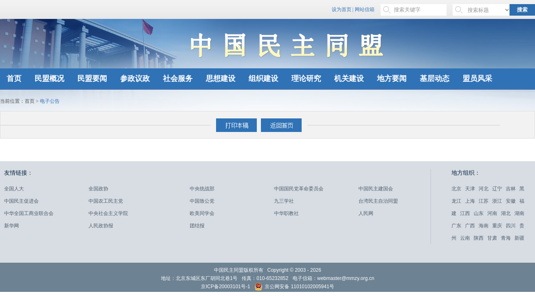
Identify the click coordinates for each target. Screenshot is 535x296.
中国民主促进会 (21, 201)
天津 (470, 189)
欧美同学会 (202, 213)
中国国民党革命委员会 (298, 189)
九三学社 (284, 201)
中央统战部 (202, 189)
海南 (483, 226)
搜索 (522, 10)
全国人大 (14, 189)
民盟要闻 (92, 78)
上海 (470, 201)
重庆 (497, 226)
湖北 (506, 213)
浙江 (497, 201)
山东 (479, 213)
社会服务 (178, 78)
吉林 (511, 189)
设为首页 (341, 9)
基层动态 (434, 78)
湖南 (519, 213)
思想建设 (220, 78)
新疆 (519, 238)
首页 (14, 78)
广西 (470, 226)
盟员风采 (477, 78)
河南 (492, 213)
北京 (456, 189)
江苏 (483, 201)
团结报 (197, 226)
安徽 (511, 201)
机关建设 (349, 78)
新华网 (11, 226)
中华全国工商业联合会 (29, 213)
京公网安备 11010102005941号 (294, 287)
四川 (511, 226)
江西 (465, 213)
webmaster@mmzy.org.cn (345, 278)
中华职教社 (286, 213)
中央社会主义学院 (108, 213)
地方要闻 (392, 78)
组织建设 (263, 78)
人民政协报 (100, 226)
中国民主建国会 (375, 189)
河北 (483, 189)
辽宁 (497, 189)
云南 (465, 238)
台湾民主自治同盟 (378, 201)
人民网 (365, 213)
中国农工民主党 (105, 201)
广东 (456, 226)
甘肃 (492, 238)
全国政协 (98, 189)
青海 (506, 238)
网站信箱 (364, 9)
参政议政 (135, 78)
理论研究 (306, 78)
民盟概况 (49, 78)
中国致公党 (202, 201)
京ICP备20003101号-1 (225, 286)
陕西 (479, 238)
